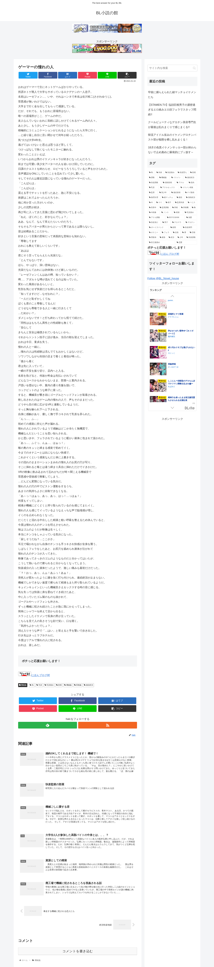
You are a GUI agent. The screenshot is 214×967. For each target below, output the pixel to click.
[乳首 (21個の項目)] (153, 187)
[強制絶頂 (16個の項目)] (191, 197)
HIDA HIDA (173, 400)
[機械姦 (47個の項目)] (163, 177)
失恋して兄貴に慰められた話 (180, 317)
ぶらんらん (172, 306)
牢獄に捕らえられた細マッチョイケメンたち (172, 94)
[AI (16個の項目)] (151, 202)
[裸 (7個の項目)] (184, 232)
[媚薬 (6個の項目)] (162, 237)
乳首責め (49, 685)
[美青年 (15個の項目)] (153, 207)
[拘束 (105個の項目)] (159, 172)
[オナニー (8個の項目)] (154, 232)
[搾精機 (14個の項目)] (185, 207)
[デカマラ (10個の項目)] (177, 222)
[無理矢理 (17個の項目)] (154, 197)
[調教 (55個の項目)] (152, 177)
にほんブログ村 (34, 675)
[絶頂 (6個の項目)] (171, 237)
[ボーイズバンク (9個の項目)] (158, 227)
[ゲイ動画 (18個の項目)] (190, 192)
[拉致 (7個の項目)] (176, 232)
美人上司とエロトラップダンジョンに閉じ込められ (181, 368)
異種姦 (77, 685)
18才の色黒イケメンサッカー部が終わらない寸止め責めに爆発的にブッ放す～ (172, 150)
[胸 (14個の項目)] (194, 207)
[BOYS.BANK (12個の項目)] (175, 217)
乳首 (39, 685)
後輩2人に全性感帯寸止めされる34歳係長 (181, 302)
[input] (172, 68)
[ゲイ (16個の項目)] (159, 202)
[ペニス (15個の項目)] (192, 202)
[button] (194, 68)
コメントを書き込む (77, 951)
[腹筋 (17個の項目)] (179, 197)
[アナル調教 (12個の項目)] (156, 217)
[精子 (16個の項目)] (168, 202)
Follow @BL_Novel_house (163, 278)
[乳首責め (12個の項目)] (190, 212)
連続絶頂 (88, 685)
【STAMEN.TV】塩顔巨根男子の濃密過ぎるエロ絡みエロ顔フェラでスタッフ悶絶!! (172, 109)
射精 (59, 685)
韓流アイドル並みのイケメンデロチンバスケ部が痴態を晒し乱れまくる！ (172, 137)
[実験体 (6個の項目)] (153, 237)
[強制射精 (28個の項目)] (168, 182)
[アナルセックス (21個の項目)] (169, 187)
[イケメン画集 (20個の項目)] (188, 187)
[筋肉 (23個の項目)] (192, 182)
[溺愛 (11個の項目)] (191, 217)
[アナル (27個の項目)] (181, 182)
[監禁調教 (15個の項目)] (164, 207)
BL (32, 685)
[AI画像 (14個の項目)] (153, 212)
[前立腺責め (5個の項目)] (161, 242)
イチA (170, 373)
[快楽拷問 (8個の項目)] (189, 227)
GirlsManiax (190, 408)
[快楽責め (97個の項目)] (170, 172)
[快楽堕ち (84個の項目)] (182, 172)
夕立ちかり (172, 390)
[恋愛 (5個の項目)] (186, 242)
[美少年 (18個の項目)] (163, 192)
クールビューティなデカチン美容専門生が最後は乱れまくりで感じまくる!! (172, 124)
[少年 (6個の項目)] (180, 237)
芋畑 (169, 320)
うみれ (170, 356)
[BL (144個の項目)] (151, 172)
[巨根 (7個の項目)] (192, 232)
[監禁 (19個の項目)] (152, 192)
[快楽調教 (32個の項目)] (154, 182)
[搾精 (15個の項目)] (175, 207)
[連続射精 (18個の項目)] (176, 192)
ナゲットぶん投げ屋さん (178, 337)
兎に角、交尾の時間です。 (179, 334)
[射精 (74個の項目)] (193, 172)
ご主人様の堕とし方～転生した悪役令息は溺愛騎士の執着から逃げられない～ (181, 353)
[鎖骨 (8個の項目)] (175, 227)
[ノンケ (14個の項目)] (166, 212)
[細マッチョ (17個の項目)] (168, 197)
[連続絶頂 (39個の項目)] (190, 177)
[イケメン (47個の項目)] (176, 177)
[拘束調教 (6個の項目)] (191, 237)
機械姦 (22, 685)
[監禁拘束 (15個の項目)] (180, 202)
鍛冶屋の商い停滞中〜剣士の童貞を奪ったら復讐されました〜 (181, 385)
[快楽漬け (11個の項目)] (154, 222)
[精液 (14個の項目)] (178, 212)
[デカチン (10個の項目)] (190, 222)
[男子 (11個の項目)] (165, 222)
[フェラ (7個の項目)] (165, 232)
